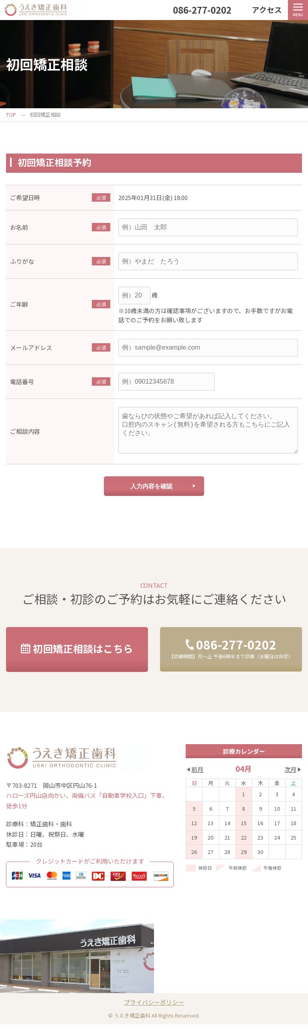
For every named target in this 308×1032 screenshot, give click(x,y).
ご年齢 (19, 304)
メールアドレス (31, 347)
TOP (11, 114)
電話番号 (22, 381)
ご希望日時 (25, 197)
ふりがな (22, 261)
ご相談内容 (25, 435)
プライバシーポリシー (154, 1010)
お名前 (19, 227)
